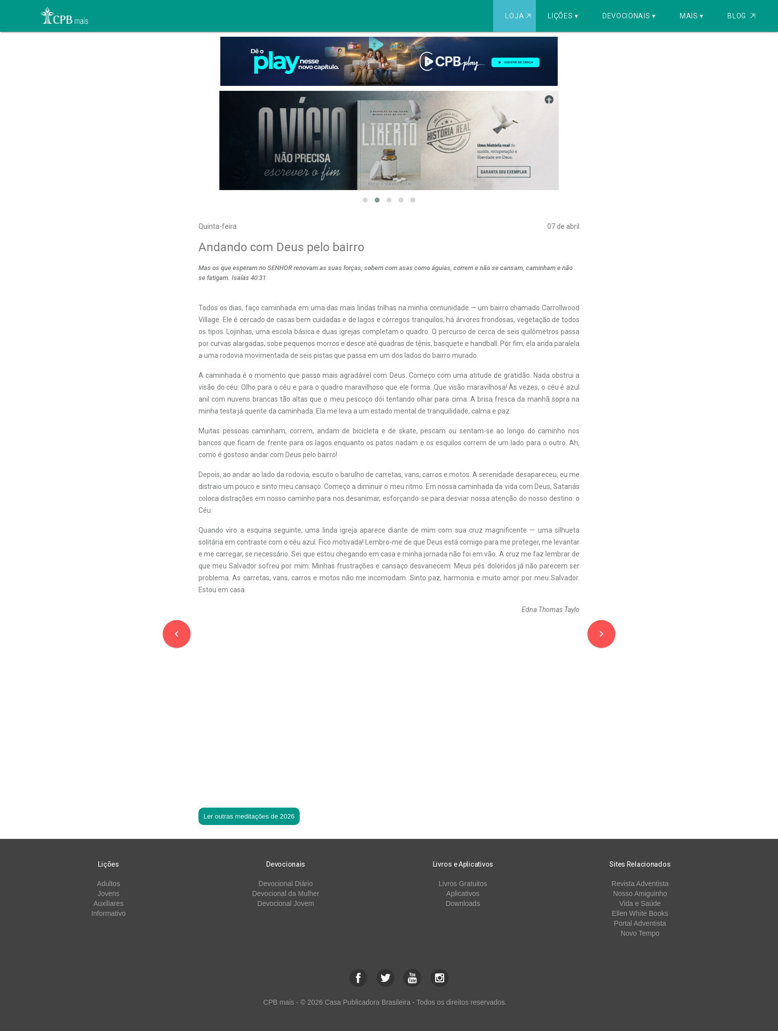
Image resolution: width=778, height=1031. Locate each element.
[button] (365, 200)
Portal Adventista (640, 923)
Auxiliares (108, 903)
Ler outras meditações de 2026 (249, 816)
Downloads (463, 903)
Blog (741, 16)
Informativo (108, 913)
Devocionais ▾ (629, 16)
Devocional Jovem (285, 903)
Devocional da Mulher (285, 893)
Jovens (108, 893)
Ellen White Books (640, 913)
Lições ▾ (563, 16)
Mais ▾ (692, 16)
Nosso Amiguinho (640, 893)
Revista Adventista (639, 884)
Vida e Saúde (640, 903)
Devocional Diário (286, 884)
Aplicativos (462, 893)
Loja (519, 16)
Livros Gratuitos (463, 884)
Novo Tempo (640, 933)
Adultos (108, 884)
